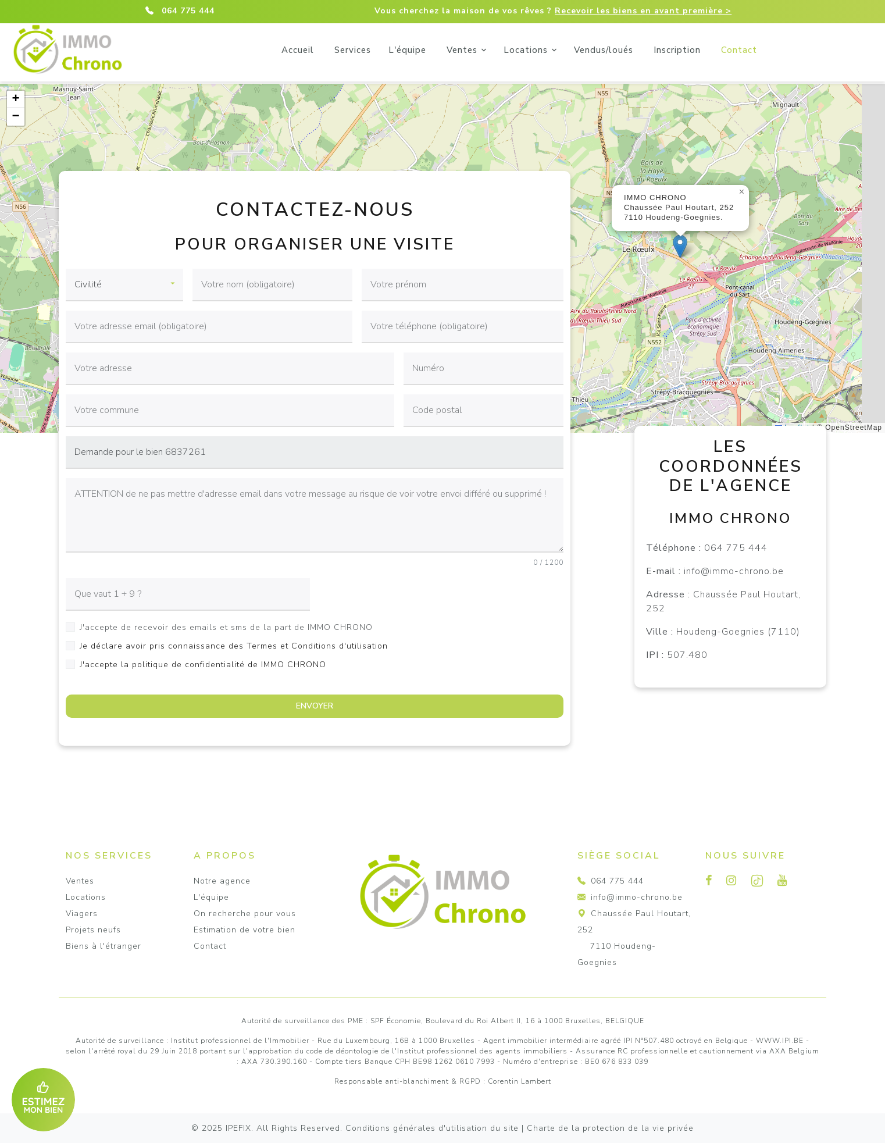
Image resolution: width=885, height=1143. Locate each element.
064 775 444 (188, 10)
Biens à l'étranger (103, 946)
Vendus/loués (658, 50)
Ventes (517, 50)
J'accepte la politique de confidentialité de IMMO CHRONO (203, 664)
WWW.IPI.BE (780, 1040)
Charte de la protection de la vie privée (610, 1128)
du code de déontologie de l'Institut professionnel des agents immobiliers (431, 1051)
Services (408, 50)
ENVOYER (314, 705)
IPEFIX (238, 1128)
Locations (581, 50)
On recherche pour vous (245, 913)
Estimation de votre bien (244, 929)
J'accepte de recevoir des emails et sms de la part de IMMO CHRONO (226, 627)
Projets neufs (93, 929)
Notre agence (222, 880)
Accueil (353, 50)
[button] (680, 246)
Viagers (82, 913)
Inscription (732, 50)
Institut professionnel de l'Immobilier (240, 1040)
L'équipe (462, 50)
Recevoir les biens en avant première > (643, 10)
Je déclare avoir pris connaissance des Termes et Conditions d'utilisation (234, 645)
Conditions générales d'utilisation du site (432, 1128)
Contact (794, 50)
